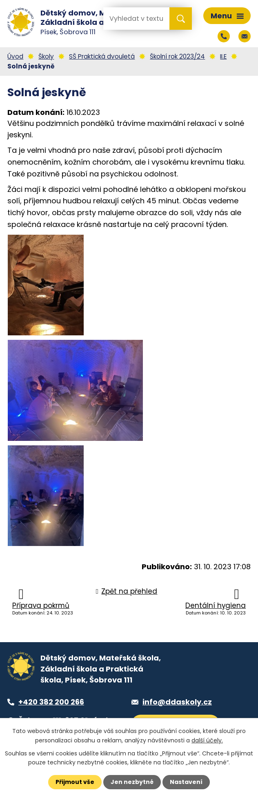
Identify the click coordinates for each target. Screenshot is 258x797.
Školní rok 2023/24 (177, 56)
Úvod (15, 56)
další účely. (207, 740)
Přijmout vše (75, 782)
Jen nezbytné (132, 782)
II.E (223, 56)
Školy (46, 56)
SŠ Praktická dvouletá (102, 56)
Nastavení (186, 782)
